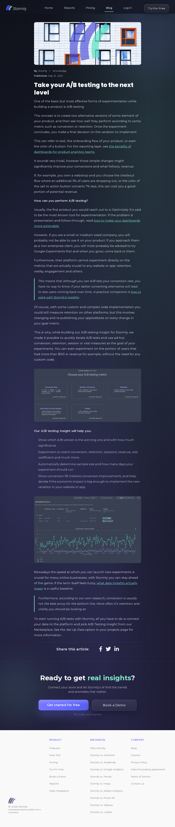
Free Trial (54, 755)
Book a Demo (57, 776)
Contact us (137, 783)
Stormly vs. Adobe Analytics (106, 790)
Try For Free (156, 8)
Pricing (90, 7)
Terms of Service (140, 776)
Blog (109, 7)
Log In (127, 7)
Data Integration (59, 790)
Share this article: (72, 649)
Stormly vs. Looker (101, 812)
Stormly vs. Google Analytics (106, 769)
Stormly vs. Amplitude (103, 762)
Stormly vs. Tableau (101, 805)
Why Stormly (97, 748)
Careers (135, 755)
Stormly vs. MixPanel (102, 755)
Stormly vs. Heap (100, 783)
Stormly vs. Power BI (102, 797)
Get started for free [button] (63, 705)
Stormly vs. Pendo (101, 776)
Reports (69, 7)
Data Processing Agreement (148, 769)
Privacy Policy (139, 762)
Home (49, 7)
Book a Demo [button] (114, 705)
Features (54, 748)
